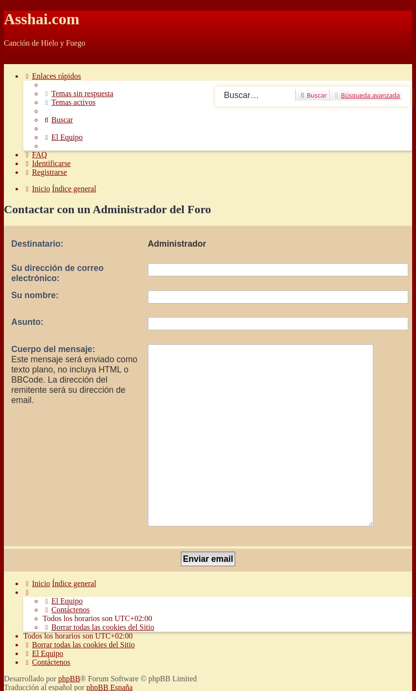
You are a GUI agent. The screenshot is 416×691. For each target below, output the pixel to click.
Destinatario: (37, 244)
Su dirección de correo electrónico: (57, 273)
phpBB (69, 619)
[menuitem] (78, 93)
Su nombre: (35, 295)
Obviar (14, 59)
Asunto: (27, 322)
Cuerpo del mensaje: (53, 349)
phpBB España (109, 628)
